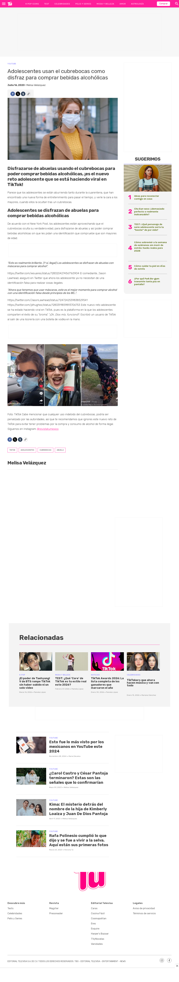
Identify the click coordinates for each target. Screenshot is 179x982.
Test (46, 3)
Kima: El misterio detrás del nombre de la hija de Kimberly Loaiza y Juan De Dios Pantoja (78, 809)
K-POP (22, 675)
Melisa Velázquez (36, 85)
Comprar (163, 3)
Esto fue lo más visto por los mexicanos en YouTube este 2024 (76, 747)
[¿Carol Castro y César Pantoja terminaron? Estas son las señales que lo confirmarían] (31, 776)
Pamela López (40, 692)
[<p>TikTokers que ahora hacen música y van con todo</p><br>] (143, 661)
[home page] (9, 3)
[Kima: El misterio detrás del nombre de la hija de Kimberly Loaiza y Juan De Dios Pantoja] (31, 807)
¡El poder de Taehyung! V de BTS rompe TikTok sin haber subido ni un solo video (34, 683)
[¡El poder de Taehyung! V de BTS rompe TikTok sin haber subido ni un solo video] (35, 661)
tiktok (12, 450)
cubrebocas (45, 450)
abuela (60, 450)
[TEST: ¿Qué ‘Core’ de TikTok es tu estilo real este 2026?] (71, 661)
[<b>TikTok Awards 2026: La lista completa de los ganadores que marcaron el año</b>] (107, 661)
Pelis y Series (83, 3)
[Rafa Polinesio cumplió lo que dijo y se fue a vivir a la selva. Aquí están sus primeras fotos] (31, 838)
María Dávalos (75, 756)
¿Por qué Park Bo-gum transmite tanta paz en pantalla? (147, 281)
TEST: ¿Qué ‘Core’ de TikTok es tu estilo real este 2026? (70, 681)
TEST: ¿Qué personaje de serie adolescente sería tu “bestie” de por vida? (149, 227)
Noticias (95, 675)
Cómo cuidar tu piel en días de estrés (149, 267)
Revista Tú (68, 850)
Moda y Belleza (105, 3)
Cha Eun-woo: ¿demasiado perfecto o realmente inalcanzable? (149, 211)
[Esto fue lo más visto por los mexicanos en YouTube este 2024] (31, 745)
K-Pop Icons (32, 3)
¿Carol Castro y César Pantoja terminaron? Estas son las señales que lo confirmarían (78, 778)
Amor (123, 3)
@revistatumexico (48, 429)
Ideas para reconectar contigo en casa (146, 197)
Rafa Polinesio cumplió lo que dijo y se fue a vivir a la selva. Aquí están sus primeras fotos (78, 840)
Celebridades (62, 3)
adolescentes (27, 450)
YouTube (11, 64)
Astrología (137, 3)
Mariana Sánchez (148, 695)
